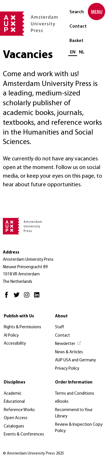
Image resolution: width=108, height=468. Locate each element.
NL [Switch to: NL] (81, 52)
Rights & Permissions (22, 327)
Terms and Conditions (74, 394)
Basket (76, 41)
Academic (13, 394)
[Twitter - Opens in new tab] (18, 297)
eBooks (62, 402)
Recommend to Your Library (74, 413)
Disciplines (14, 382)
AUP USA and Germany (75, 360)
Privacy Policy (67, 369)
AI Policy (11, 335)
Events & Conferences (24, 434)
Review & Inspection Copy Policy (79, 428)
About (61, 316)
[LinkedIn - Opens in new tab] (38, 297)
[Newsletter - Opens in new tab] (68, 344)
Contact (78, 26)
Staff (59, 327)
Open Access (15, 418)
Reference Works (19, 410)
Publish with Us (19, 316)
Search (76, 12)
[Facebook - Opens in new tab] (8, 297)
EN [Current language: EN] (72, 52)
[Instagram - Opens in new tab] (28, 297)
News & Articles (69, 352)
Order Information (73, 382)
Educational (14, 402)
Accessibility (15, 344)
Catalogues (14, 426)
